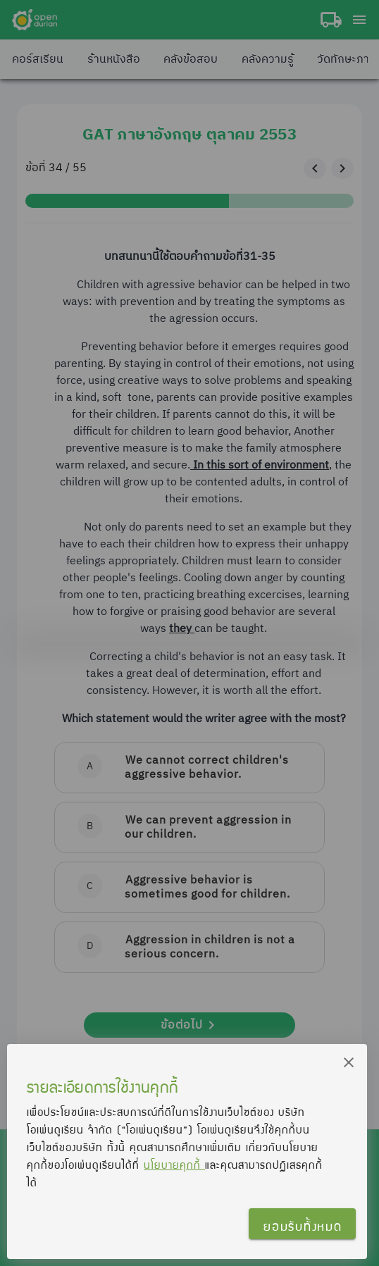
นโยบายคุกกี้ (174, 1164)
